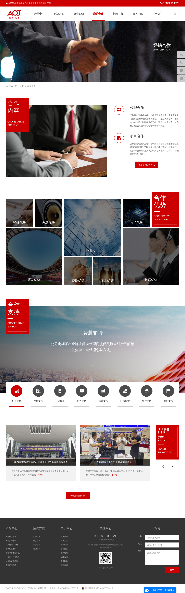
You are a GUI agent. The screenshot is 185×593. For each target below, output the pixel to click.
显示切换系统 (11, 549)
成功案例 (78, 13)
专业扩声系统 (11, 541)
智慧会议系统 (11, 537)
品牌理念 (64, 545)
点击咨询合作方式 (147, 165)
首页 (22, 86)
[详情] (40, 475)
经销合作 (98, 13)
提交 (172, 570)
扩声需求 (36, 537)
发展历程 (64, 553)
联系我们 (64, 565)
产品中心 (39, 13)
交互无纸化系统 (12, 545)
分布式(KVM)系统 (12, 557)
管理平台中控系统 (13, 553)
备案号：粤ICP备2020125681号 (63, 588)
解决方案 (59, 13)
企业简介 (64, 537)
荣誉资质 (64, 549)
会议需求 (36, 541)
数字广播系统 (11, 565)
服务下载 (137, 13)
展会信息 (64, 561)
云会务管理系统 (12, 561)
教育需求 (36, 545)
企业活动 (64, 557)
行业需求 (36, 549)
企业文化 (64, 541)
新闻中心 (118, 13)
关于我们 (157, 13)
